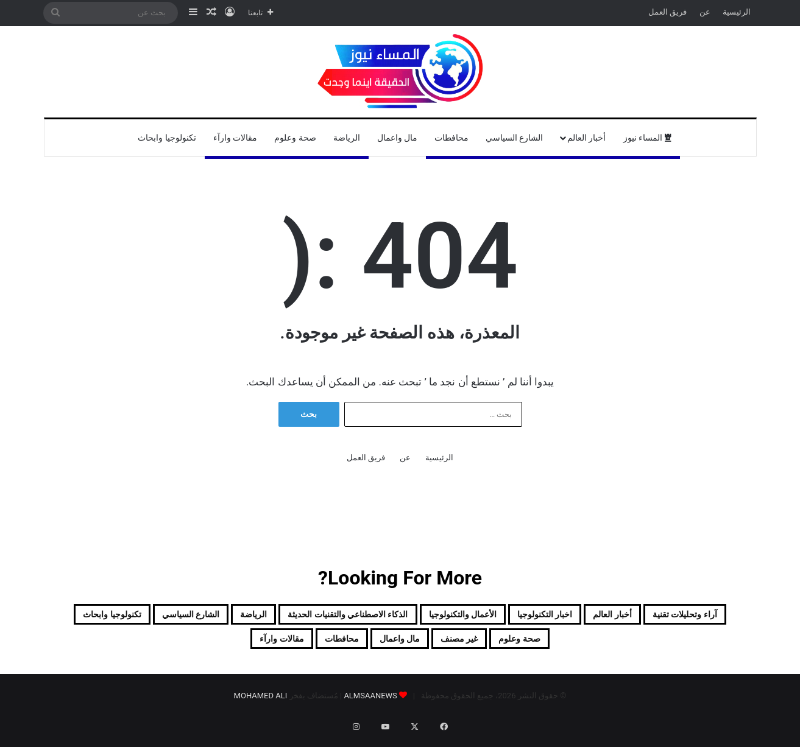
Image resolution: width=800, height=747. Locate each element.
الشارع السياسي (514, 137)
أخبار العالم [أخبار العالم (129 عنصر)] (586, 616)
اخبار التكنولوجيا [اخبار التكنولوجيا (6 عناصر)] (493, 616)
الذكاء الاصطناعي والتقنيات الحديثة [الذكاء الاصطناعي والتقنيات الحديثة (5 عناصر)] (219, 616)
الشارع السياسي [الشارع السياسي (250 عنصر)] (657, 646)
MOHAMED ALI (261, 705)
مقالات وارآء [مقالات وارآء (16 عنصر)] (132, 646)
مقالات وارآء (235, 137)
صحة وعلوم (295, 137)
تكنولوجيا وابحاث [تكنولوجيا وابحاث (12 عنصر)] (548, 646)
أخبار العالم (586, 137)
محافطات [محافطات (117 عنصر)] (212, 646)
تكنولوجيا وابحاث (167, 137)
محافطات (451, 137)
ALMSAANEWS (370, 705)
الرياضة (346, 137)
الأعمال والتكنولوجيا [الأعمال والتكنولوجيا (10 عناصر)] (380, 616)
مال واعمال (397, 137)
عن (704, 11)
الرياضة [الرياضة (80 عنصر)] (88, 616)
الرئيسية (737, 11)
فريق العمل (667, 11)
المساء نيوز (647, 137)
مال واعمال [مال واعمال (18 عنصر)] (291, 646)
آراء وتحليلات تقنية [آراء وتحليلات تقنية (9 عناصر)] (684, 616)
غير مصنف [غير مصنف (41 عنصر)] (371, 646)
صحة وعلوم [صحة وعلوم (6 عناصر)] (452, 646)
